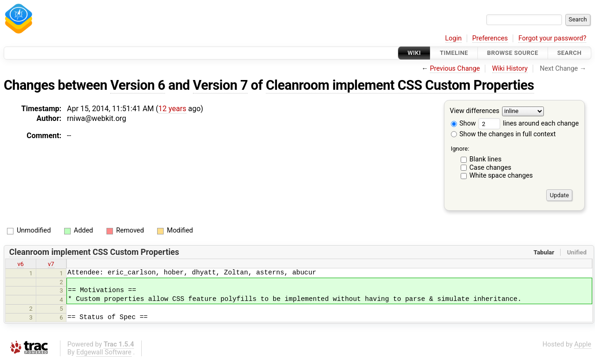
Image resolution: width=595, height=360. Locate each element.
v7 (51, 263)
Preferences (490, 38)
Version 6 (137, 85)
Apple (582, 344)
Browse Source (512, 52)
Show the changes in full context (503, 134)
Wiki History (510, 69)
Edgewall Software (104, 352)
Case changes (490, 168)
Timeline (454, 52)
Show (463, 123)
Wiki (414, 52)
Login (453, 38)
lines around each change (528, 123)
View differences (475, 111)
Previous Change (455, 69)
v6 (20, 263)
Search (569, 52)
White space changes (501, 176)
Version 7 (220, 85)
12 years (172, 108)
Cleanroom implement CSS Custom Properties (400, 85)
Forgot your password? (552, 38)
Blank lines (485, 159)
